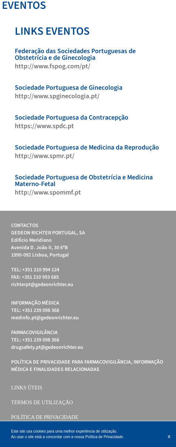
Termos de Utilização (42, 402)
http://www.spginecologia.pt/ (57, 96)
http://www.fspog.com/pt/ (52, 66)
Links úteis (26, 388)
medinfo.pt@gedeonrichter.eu (45, 318)
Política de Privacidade (44, 417)
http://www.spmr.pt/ (44, 156)
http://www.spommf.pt (48, 192)
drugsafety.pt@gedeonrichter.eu (47, 347)
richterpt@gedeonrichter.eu (42, 284)
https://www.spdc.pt (44, 126)
